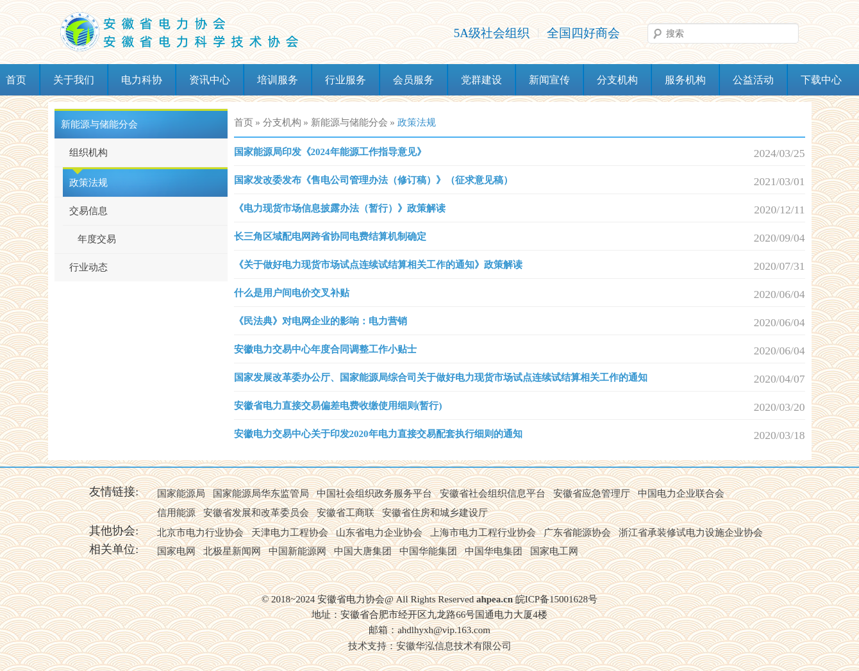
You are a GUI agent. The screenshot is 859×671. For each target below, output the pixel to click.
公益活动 (753, 79)
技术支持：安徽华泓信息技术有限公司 (430, 646)
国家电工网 (554, 551)
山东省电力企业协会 (379, 532)
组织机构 (88, 152)
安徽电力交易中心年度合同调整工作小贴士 (325, 349)
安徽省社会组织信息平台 (493, 493)
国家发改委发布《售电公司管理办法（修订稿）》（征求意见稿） (373, 180)
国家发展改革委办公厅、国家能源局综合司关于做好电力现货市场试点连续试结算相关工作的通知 (440, 377)
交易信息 (88, 211)
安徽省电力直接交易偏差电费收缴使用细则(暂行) (338, 406)
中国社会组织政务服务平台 (374, 493)
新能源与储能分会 (99, 124)
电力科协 (141, 79)
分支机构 (617, 79)
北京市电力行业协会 (200, 532)
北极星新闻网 (232, 551)
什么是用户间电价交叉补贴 (291, 293)
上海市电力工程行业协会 (483, 532)
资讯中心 (209, 79)
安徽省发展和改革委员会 (256, 513)
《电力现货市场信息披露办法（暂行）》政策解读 (340, 208)
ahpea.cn (494, 599)
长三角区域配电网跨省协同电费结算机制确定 (330, 236)
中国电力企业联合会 (681, 493)
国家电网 (176, 551)
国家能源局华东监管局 (261, 493)
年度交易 (97, 239)
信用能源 (176, 513)
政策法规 (88, 183)
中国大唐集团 (363, 551)
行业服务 (345, 79)
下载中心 (821, 79)
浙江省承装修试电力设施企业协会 (691, 532)
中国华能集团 (428, 551)
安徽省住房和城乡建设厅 (435, 513)
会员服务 (413, 79)
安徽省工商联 (345, 513)
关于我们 (73, 79)
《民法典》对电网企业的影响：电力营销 (320, 321)
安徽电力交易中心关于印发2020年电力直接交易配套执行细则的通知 (378, 434)
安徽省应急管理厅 (591, 493)
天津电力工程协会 (289, 532)
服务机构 (685, 79)
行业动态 (88, 267)
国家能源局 (181, 493)
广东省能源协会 (577, 532)
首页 (243, 122)
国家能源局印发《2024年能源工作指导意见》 (330, 152)
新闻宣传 (549, 79)
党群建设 (481, 79)
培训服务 (277, 79)
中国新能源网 (297, 551)
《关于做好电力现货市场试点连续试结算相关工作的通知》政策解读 (378, 265)
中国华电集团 (493, 551)
